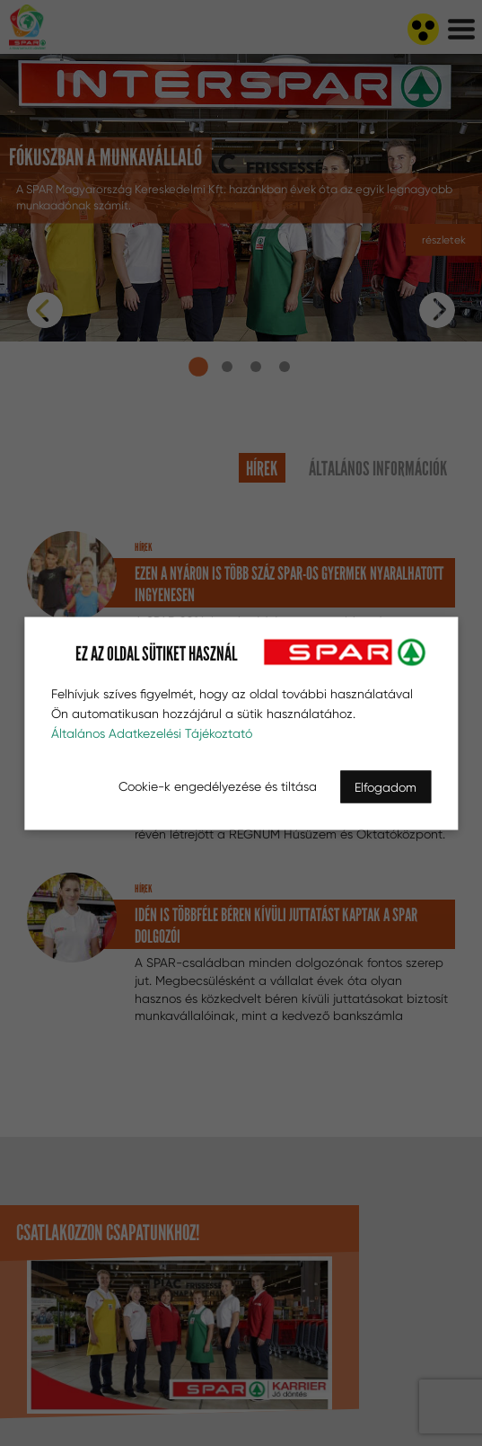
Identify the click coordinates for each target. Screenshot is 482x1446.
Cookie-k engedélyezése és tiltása (217, 785)
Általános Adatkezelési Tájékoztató (151, 732)
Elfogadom (385, 786)
